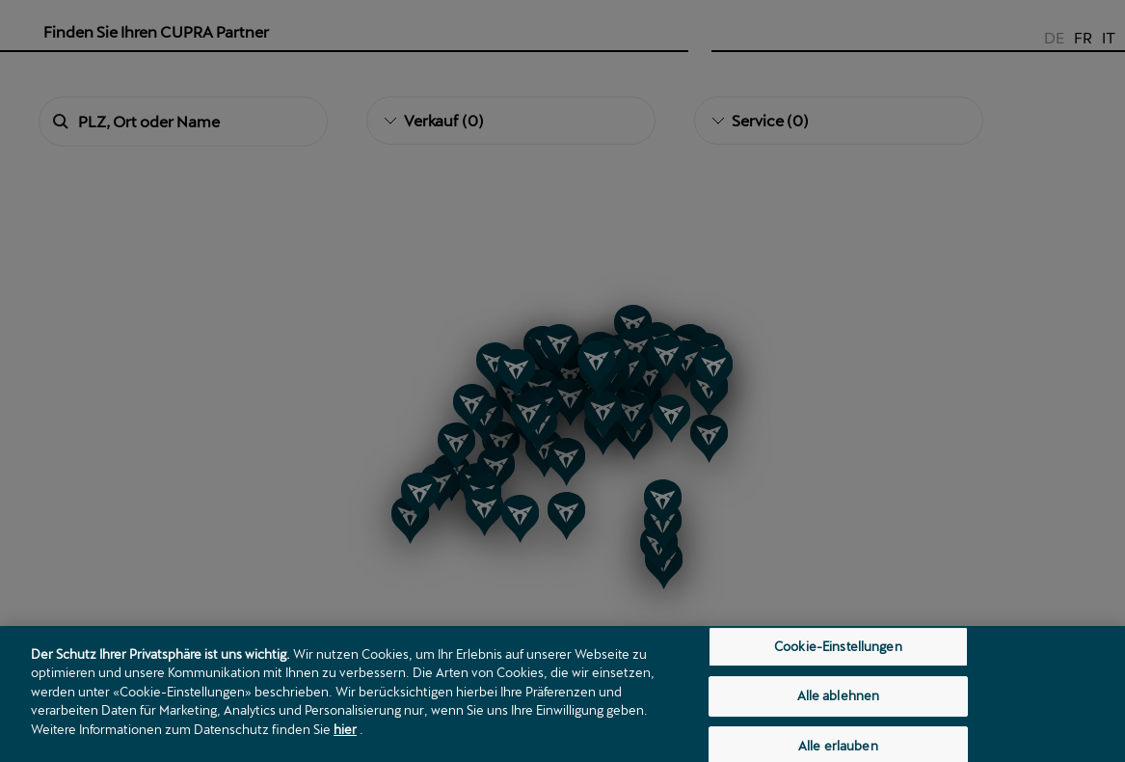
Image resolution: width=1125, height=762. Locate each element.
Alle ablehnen (838, 708)
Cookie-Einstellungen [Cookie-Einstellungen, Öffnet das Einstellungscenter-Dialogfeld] (838, 659)
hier (345, 741)
